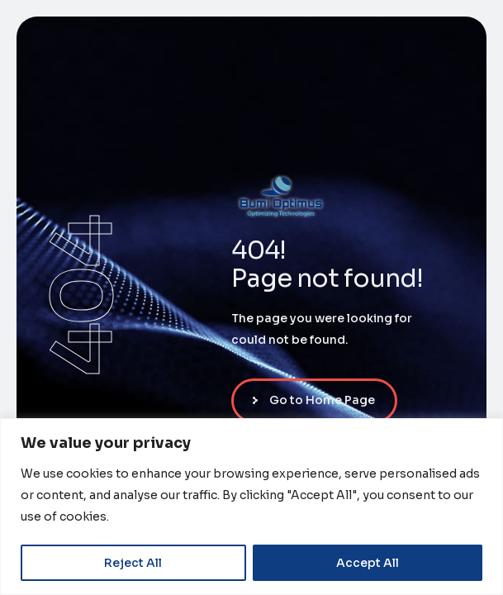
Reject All (133, 562)
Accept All (367, 562)
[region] (251, 506)
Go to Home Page (322, 400)
